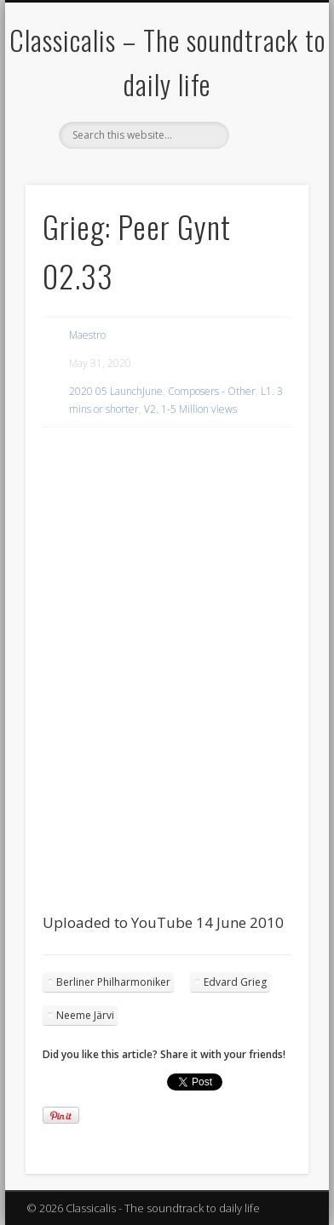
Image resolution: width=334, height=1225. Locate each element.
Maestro (87, 335)
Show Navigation (267, 152)
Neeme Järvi (85, 1015)
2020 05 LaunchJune (116, 391)
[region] (167, 472)
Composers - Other (212, 391)
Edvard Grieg (235, 982)
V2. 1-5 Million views (190, 409)
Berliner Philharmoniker (113, 982)
